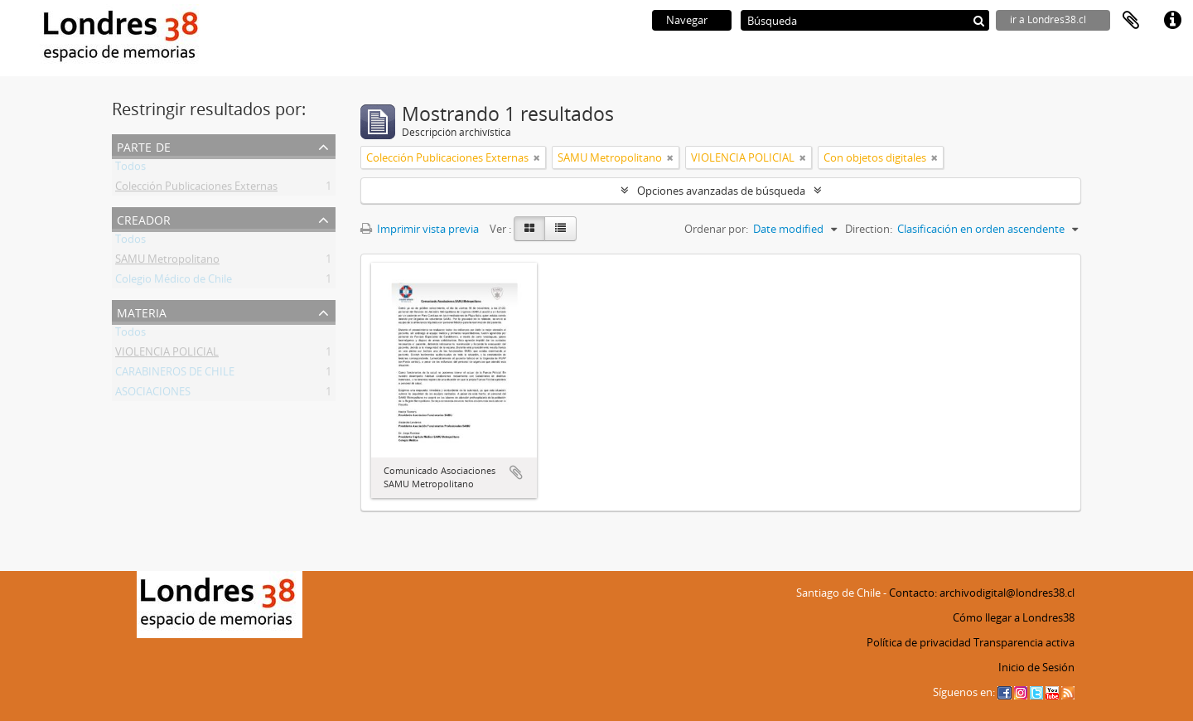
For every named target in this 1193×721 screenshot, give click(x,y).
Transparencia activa (1024, 642)
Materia (142, 311)
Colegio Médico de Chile (173, 281)
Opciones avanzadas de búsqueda (721, 190)
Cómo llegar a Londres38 (1014, 617)
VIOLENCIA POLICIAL (167, 354)
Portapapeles (1131, 20)
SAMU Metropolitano (167, 261)
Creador (144, 218)
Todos (130, 169)
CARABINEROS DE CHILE (174, 374)
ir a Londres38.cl (1048, 19)
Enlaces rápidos (1172, 20)
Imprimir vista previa (419, 228)
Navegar (687, 19)
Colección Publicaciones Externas (196, 188)
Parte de (144, 145)
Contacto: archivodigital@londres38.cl (982, 592)
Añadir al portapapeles (516, 472)
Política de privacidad (919, 642)
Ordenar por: (716, 228)
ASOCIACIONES (153, 394)
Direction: (868, 228)
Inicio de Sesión (1036, 667)
